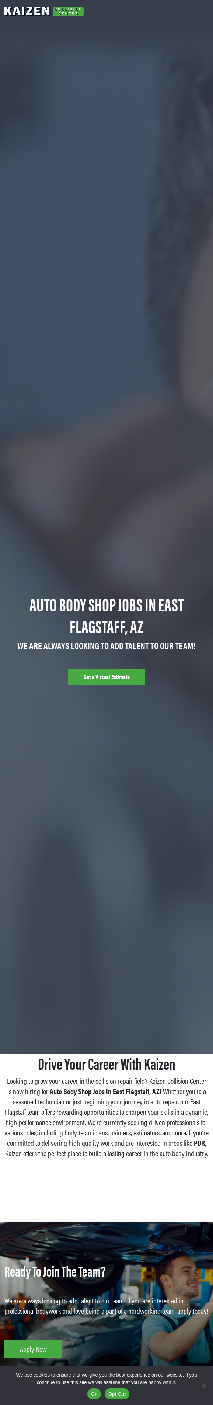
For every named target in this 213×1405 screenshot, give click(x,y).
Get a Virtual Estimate (107, 676)
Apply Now (33, 1348)
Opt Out (117, 1394)
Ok (94, 1394)
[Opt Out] (203, 1385)
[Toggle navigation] (200, 10)
